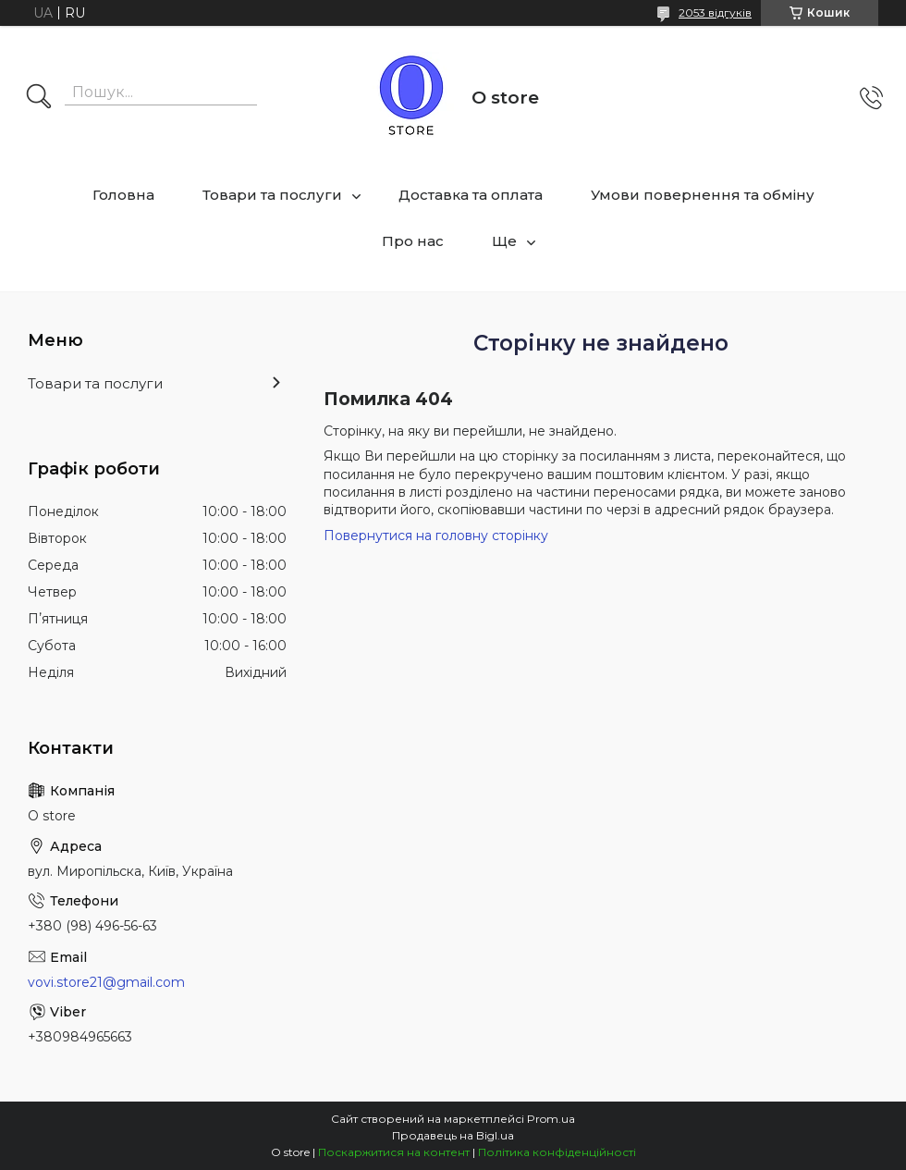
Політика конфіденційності (557, 1152)
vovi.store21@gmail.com (106, 982)
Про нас (413, 241)
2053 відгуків (715, 12)
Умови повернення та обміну (702, 194)
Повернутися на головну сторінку (436, 535)
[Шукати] (38, 98)
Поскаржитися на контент (394, 1152)
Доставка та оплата (470, 194)
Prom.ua (551, 1119)
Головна (123, 194)
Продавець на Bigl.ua (453, 1135)
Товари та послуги (272, 194)
